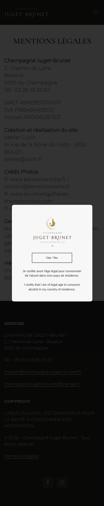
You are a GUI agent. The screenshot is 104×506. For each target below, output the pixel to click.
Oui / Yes (52, 257)
